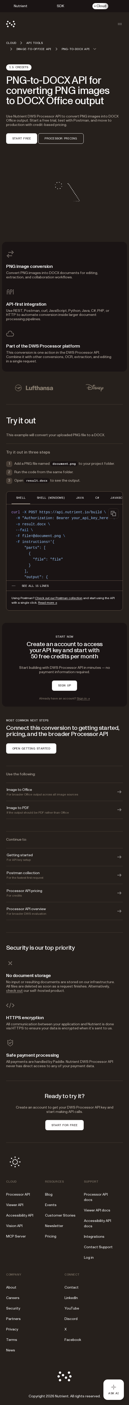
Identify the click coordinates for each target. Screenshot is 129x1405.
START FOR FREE (64, 1125)
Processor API (18, 1194)
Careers (12, 1297)
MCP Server (16, 1236)
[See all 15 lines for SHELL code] (35, 585)
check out (14, 990)
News (10, 1350)
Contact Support (98, 1247)
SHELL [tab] (21, 497)
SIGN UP (64, 685)
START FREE (21, 138)
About (11, 1287)
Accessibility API (19, 1215)
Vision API (14, 1225)
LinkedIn (71, 1297)
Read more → (47, 603)
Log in (89, 1257)
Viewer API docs (97, 1210)
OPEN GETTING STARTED (31, 748)
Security (13, 1308)
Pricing (50, 1236)
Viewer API (14, 1204)
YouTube (71, 1308)
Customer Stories (60, 1215)
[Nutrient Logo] (10, 24)
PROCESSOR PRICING (61, 138)
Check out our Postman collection (58, 598)
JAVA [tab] (80, 497)
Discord (71, 1318)
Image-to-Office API (33, 49)
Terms (11, 1339)
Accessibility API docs (97, 1223)
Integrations (94, 1236)
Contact (71, 1287)
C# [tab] (97, 497)
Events (51, 1204)
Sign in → (83, 698)
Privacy (12, 1329)
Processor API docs (96, 1197)
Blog (48, 1194)
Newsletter (54, 1225)
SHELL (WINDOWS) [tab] (51, 497)
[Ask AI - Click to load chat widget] (113, 1389)
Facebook (72, 1339)
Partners (13, 1318)
